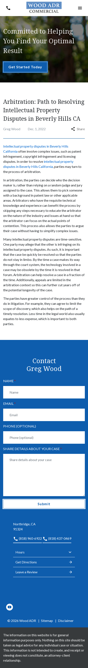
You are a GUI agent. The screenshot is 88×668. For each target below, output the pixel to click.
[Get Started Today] (25, 67)
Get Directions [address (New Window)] (44, 562)
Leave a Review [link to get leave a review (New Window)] (44, 572)
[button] (8, 8)
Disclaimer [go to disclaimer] (66, 621)
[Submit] (44, 504)
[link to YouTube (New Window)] (9, 607)
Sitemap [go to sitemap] (47, 621)
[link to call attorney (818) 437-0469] (57, 539)
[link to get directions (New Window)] (44, 524)
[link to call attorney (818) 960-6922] (27, 539)
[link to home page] (44, 7)
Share (78, 129)
